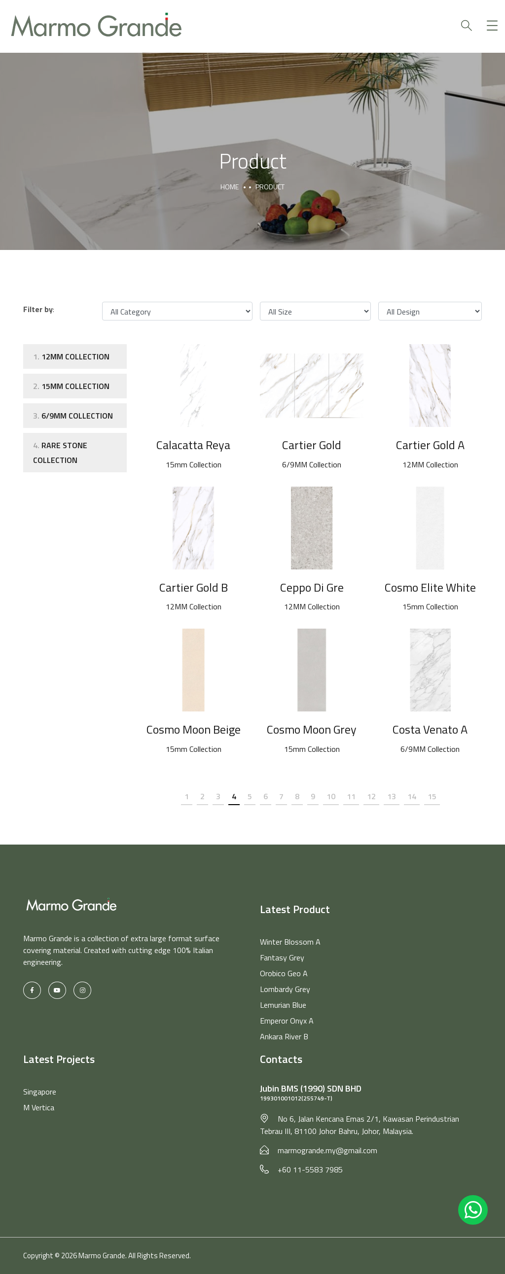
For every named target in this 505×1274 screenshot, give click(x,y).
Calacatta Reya (193, 445)
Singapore (39, 1091)
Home (229, 186)
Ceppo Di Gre (312, 587)
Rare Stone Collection (60, 452)
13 (391, 796)
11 (351, 796)
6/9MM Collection (73, 416)
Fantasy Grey (282, 957)
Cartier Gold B (193, 587)
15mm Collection (71, 386)
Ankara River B (284, 1036)
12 (371, 796)
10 (330, 796)
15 (432, 796)
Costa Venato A (430, 729)
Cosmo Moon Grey (312, 729)
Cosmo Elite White (430, 587)
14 (411, 796)
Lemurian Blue (283, 1005)
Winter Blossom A (290, 942)
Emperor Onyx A (287, 1020)
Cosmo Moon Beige (193, 729)
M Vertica (38, 1107)
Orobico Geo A (284, 973)
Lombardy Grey (285, 989)
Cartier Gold (311, 445)
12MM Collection (71, 356)
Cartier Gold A (430, 445)
